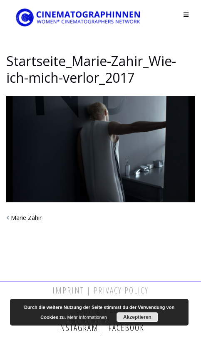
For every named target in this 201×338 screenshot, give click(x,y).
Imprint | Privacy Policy (100, 290)
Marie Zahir (26, 218)
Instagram (79, 327)
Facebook (125, 327)
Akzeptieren (137, 317)
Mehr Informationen (87, 317)
